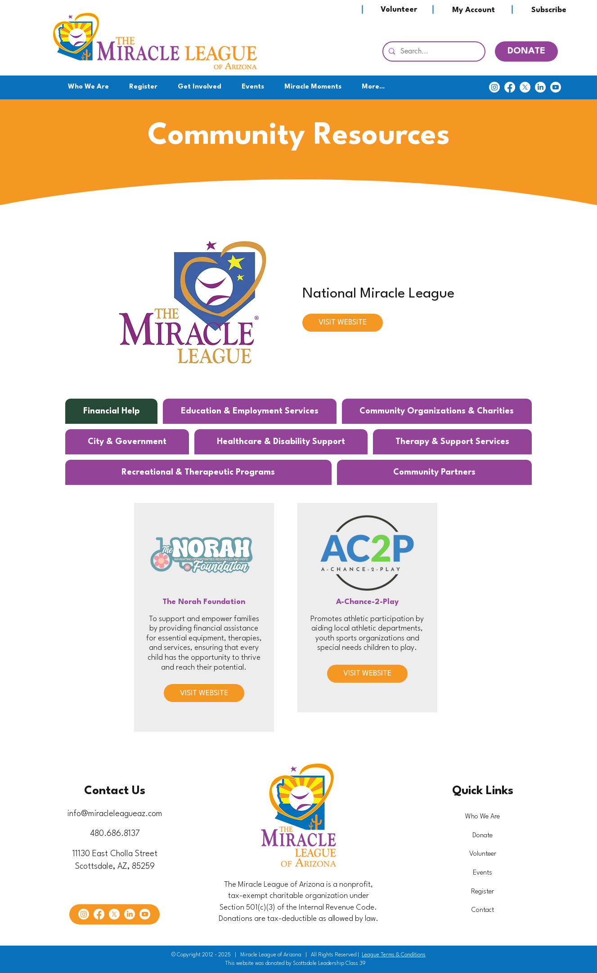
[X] (525, 87)
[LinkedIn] (540, 87)
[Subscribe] (548, 10)
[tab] (111, 411)
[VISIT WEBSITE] (342, 323)
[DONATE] (526, 51)
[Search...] (433, 51)
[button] (200, 87)
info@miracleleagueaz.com (114, 814)
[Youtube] (555, 87)
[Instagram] (494, 87)
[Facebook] (509, 87)
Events (482, 873)
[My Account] (473, 10)
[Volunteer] (398, 9)
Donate (482, 835)
